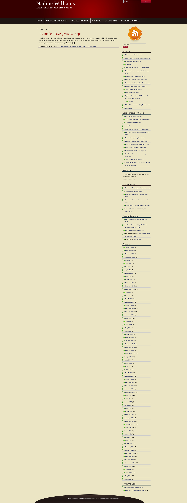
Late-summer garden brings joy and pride (137, 205)
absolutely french (56, 21)
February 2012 (129, 414)
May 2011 (128, 437)
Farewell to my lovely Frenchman (135, 76)
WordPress (116, 498)
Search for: (126, 44)
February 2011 (129, 447)
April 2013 (128, 369)
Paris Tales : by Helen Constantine (135, 147)
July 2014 (128, 321)
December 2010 (130, 453)
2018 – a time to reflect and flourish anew (137, 58)
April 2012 (128, 408)
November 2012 (130, 385)
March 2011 (128, 443)
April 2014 (128, 331)
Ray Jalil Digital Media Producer (135, 490)
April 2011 (128, 440)
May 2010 (128, 476)
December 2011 (130, 421)
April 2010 (128, 479)
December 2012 (130, 382)
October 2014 (129, 315)
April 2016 (128, 276)
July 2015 (128, 292)
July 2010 (128, 469)
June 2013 (128, 363)
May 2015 (128, 295)
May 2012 (128, 405)
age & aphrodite (80, 21)
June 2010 (128, 472)
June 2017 (128, 263)
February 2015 (129, 302)
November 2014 (130, 311)
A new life (128, 64)
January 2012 (129, 418)
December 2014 (130, 308)
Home (39, 21)
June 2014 (128, 324)
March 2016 (128, 279)
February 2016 (129, 282)
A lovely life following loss (133, 61)
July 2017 (128, 260)
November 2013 (130, 347)
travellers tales (130, 21)
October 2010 (129, 459)
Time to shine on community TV (134, 89)
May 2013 (128, 366)
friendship (73, 46)
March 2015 (128, 299)
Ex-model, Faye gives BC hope (60, 34)
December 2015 (130, 286)
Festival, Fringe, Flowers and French (136, 79)
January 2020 (129, 247)
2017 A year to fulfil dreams (133, 55)
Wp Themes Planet (94, 498)
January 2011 (129, 450)
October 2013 (129, 350)
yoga (84, 46)
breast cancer (64, 46)
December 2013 (130, 344)
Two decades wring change (133, 191)
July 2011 (128, 431)
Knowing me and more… (132, 92)
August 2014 (129, 318)
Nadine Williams (55, 3)
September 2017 (130, 257)
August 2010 (129, 466)
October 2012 (129, 389)
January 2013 (129, 379)
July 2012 (128, 398)
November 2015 (130, 289)
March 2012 (128, 411)
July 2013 (128, 360)
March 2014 (128, 334)
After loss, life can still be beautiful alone (137, 67)
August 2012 (129, 395)
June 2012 (128, 402)
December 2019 (130, 250)
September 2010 (130, 463)
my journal (111, 21)
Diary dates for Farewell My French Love (137, 105)
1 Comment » (91, 46)
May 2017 (128, 266)
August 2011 (129, 427)
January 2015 (129, 305)
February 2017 (129, 273)
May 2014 (128, 328)
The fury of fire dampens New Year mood (137, 188)
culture (96, 21)
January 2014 (129, 340)
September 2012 (130, 392)
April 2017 (128, 270)
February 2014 (129, 337)
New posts (128, 108)
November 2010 (130, 456)
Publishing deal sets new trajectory (135, 86)
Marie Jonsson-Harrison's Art (134, 487)
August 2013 (129, 356)
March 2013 (128, 373)
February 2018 (129, 254)
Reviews (130, 101)
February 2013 (129, 376)
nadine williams (130, 225)
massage (79, 46)
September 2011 (130, 424)
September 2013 (130, 353)
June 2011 (128, 434)
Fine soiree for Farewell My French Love (137, 83)
